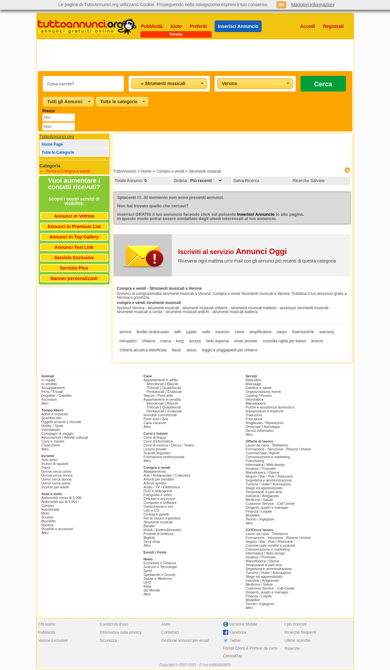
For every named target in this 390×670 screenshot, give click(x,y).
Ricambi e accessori (57, 529)
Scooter (47, 517)
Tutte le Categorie (58, 152)
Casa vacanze (155, 423)
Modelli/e (253, 515)
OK (281, 5)
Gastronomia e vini (158, 506)
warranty (326, 332)
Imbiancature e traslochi (265, 411)
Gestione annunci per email (185, 640)
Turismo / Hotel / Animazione (268, 484)
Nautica (47, 525)
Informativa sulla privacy (121, 632)
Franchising (255, 461)
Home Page (52, 144)
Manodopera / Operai (262, 472)
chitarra (148, 341)
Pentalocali (155, 392)
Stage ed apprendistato (264, 488)
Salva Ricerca (246, 180)
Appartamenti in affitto (161, 380)
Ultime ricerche (298, 640)
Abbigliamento (155, 471)
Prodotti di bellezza (159, 534)
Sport (148, 571)
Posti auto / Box (156, 419)
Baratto (149, 526)
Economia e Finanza (160, 563)
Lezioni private (155, 449)
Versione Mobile (243, 624)
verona (126, 332)
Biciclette (48, 521)
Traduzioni (254, 415)
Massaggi (253, 384)
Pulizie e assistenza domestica (270, 407)
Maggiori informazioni (313, 4)
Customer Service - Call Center (270, 504)
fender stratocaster (152, 332)
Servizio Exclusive (74, 257)
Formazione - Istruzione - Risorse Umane (278, 449)
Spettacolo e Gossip (159, 575)
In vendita (49, 384)
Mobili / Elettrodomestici (162, 530)
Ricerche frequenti (300, 632)
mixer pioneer (246, 341)
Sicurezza (108, 640)
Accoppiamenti (53, 388)
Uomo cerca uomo (56, 483)
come (239, 332)
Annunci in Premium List (74, 226)
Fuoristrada (50, 509)
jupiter (191, 332)
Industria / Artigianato (262, 496)
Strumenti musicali (205, 171)
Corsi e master (53, 441)
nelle (206, 332)
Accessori (49, 399)
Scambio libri (51, 418)
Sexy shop (152, 541)
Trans (46, 467)
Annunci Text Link (73, 247)
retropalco (128, 341)
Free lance (254, 419)
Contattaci (170, 632)
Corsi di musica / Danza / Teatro (169, 445)
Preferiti (198, 26)
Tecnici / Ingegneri (260, 519)
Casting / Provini (259, 395)
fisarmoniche (303, 332)
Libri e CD (152, 510)
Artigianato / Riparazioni (265, 423)
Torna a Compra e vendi (68, 171)
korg (179, 341)
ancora (195, 341)
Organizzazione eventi (263, 392)
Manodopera (256, 403)
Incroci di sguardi (54, 464)
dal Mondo (152, 590)
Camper (47, 505)
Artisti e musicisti (54, 414)
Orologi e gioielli (156, 514)
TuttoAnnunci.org (57, 136)
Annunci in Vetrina (74, 216)
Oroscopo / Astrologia (263, 427)
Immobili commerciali (160, 415)
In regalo (48, 380)
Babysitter (254, 380)
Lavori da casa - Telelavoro (267, 445)
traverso (223, 332)
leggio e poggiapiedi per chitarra (229, 350)
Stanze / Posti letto (158, 395)
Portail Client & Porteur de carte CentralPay (250, 652)
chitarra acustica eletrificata (143, 350)
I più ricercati (296, 624)
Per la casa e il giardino (162, 518)
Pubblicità (152, 26)
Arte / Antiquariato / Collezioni (167, 475)
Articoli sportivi (155, 483)
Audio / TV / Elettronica (162, 487)
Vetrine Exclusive (53, 640)
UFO (147, 582)
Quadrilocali (171, 388)
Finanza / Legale (259, 511)
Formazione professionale (164, 457)
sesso (191, 350)
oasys (282, 332)
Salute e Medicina (158, 578)
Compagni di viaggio (57, 433)
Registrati (333, 26)
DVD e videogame (158, 491)
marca (165, 341)
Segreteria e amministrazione (269, 480)
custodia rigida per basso (284, 341)
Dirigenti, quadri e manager (267, 507)
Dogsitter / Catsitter (56, 395)
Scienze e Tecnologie (160, 567)
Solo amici (49, 460)
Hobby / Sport (52, 426)
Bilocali (172, 384)
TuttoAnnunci (124, 171)
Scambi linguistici (157, 453)
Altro (45, 403)
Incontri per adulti (55, 487)
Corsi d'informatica (158, 441)
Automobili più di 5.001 (59, 502)
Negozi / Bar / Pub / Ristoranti (269, 476)
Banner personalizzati (74, 278)
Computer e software (160, 503)
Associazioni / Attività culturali (64, 437)
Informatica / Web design (265, 465)
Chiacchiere (50, 445)
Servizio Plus (74, 268)
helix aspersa (217, 341)
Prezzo (48, 111)
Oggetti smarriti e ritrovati (61, 422)
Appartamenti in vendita (162, 399)
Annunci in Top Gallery (74, 236)
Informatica (254, 399)
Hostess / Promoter (261, 468)
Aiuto (176, 26)
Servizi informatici (260, 430)
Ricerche (292, 648)
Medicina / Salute (259, 500)
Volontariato (50, 430)
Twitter (235, 640)
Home (146, 171)
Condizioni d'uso (114, 624)
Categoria (50, 165)
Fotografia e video (158, 495)
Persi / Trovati (52, 392)
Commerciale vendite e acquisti (270, 545)
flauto (176, 350)
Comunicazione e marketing (268, 457)
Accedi (307, 26)
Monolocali (155, 384)
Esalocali (174, 392)
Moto (45, 513)
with (177, 332)
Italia (147, 586)
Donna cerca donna (57, 475)
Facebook (238, 632)
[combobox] (169, 83)
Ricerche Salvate (309, 180)
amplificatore (260, 332)
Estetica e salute (259, 388)
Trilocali (153, 388)
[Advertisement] (195, 55)
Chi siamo (46, 624)
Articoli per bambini (159, 479)
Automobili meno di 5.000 (61, 498)
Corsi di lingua (155, 437)
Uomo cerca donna (56, 479)
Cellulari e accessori (159, 499)
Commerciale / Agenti (263, 453)
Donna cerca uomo (56, 471)
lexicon (317, 341)
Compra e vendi (170, 171)
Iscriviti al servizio (232, 251)
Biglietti (149, 538)
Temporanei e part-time (264, 492)
